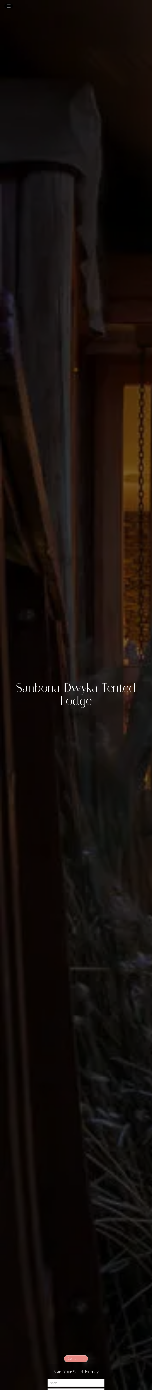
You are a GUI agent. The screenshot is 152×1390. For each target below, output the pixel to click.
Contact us (76, 1358)
